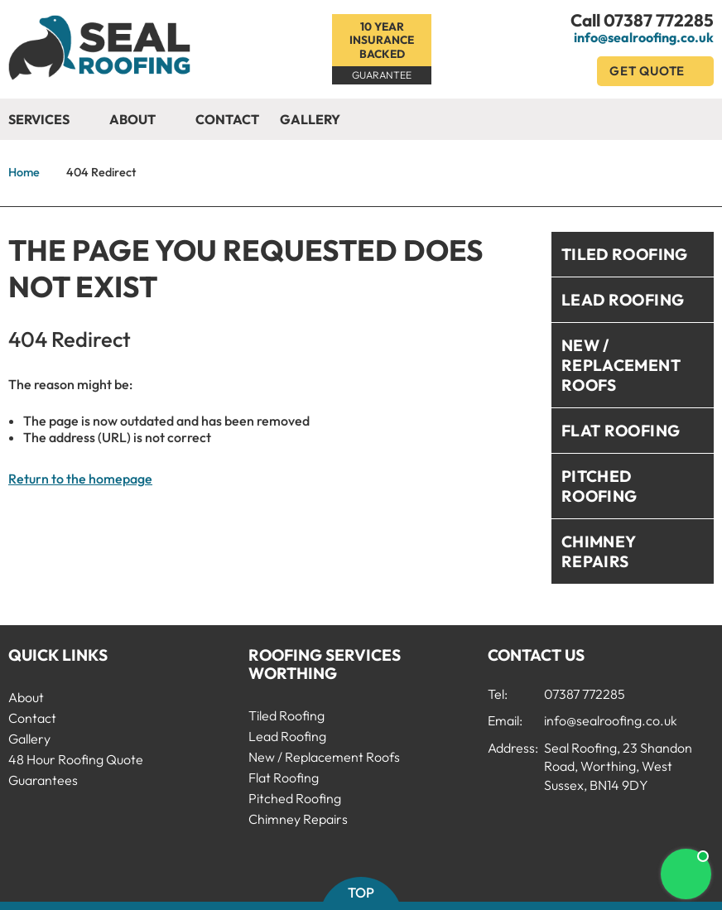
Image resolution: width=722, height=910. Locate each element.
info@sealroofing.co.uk (644, 37)
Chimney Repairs (599, 551)
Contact (227, 119)
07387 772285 (659, 20)
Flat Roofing (621, 431)
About (142, 120)
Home (24, 172)
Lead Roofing (623, 300)
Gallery (310, 119)
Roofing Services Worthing (324, 664)
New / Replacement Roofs (621, 365)
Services (48, 120)
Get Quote (655, 71)
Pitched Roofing (599, 486)
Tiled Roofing (624, 254)
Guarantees (43, 780)
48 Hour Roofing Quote (75, 759)
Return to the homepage (80, 478)
